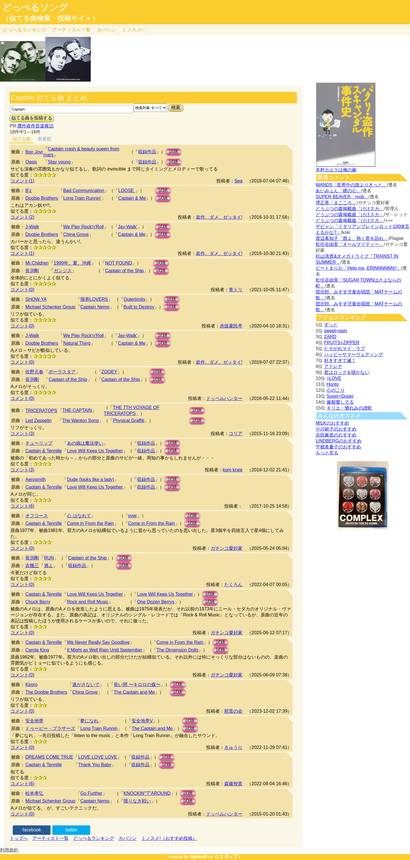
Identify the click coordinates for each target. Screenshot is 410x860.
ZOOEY (109, 371)
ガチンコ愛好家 (226, 548)
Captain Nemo (95, 307)
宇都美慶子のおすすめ (338, 446)
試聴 (173, 151)
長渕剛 (32, 270)
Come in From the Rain (90, 523)
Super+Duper (340, 396)
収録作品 (147, 151)
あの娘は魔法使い (85, 443)
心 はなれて (79, 515)
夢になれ (89, 720)
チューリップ (38, 443)
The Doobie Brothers (46, 692)
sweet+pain (335, 330)
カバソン (106, 30)
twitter (71, 829)
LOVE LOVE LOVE (97, 757)
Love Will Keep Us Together (95, 450)
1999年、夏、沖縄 (72, 263)
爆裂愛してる (340, 402)
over (132, 515)
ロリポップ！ (228, 856)
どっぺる (24, 30)
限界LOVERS (94, 299)
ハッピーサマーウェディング (353, 354)
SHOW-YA (36, 299)
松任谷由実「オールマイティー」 (350, 244)
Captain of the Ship (124, 270)
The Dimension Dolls (177, 650)
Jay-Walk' (127, 226)
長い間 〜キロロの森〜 (137, 684)
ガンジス (63, 270)
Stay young (59, 161)
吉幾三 (32, 565)
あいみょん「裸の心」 (338, 190)
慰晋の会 (233, 711)
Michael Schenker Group (50, 307)
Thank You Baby (94, 764)
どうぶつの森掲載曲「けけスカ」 (350, 208)
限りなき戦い (137, 801)
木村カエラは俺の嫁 (336, 169)
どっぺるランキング (93, 838)
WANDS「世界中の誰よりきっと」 (351, 184)
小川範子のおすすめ (336, 429)
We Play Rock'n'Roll (83, 226)
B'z (28, 190)
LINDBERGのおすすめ (339, 440)
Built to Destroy (139, 307)
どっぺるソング (35, 7)
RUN (49, 557)
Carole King (37, 650)
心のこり (336, 390)
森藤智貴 (233, 783)
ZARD (330, 336)
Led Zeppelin (38, 420)
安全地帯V (142, 720)
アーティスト (71, 30)
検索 (175, 107)
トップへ (19, 838)
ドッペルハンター (224, 398)
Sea (238, 180)
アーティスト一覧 (50, 838)
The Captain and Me (134, 692)
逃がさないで (86, 684)
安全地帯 (34, 720)
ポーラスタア (62, 371)
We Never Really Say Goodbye (98, 642)
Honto (333, 384)
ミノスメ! (132, 30)
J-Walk (32, 226)
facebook (31, 829)
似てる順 (21, 139)
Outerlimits (134, 299)
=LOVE (334, 378)
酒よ (48, 565)
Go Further (91, 793)
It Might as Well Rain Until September (104, 650)
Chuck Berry (37, 601)
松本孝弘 (34, 793)
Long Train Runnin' (82, 198)
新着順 (44, 139)
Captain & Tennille (43, 450)
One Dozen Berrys (155, 601)
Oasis (31, 161)
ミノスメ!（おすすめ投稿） (169, 838)
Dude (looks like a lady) (90, 479)
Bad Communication (83, 190)
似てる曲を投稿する (31, 118)
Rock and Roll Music (87, 601)
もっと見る (327, 452)
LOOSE (126, 190)
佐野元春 (34, 371)
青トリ (235, 289)
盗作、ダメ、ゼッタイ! (219, 217)
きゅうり (233, 747)
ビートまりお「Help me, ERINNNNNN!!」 (358, 268)
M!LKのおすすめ (332, 423)
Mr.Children (36, 263)
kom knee (232, 469)
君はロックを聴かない (346, 372)
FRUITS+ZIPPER (342, 342)
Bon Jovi (34, 152)
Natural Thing (76, 343)
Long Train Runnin (98, 728)
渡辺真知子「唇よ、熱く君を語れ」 (352, 238)
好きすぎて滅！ (340, 360)
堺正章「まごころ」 (336, 202)
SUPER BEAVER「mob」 (342, 196)
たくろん (233, 584)
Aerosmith (35, 479)
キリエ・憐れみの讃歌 (349, 408)
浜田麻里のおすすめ (336, 435)
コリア (235, 433)
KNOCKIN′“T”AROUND (147, 793)
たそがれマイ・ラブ (344, 348)
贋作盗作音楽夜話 (35, 126)
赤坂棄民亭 (231, 325)
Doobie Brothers (41, 198)
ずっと (331, 324)
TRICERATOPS (41, 410)
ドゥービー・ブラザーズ (50, 728)
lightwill (198, 856)
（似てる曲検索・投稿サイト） (50, 18)
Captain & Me (132, 198)
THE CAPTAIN (77, 410)
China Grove (76, 234)
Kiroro (31, 684)
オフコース (36, 515)
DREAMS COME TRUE (49, 757)
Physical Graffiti (128, 420)
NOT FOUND (118, 263)
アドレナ (333, 366)
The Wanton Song (80, 420)
